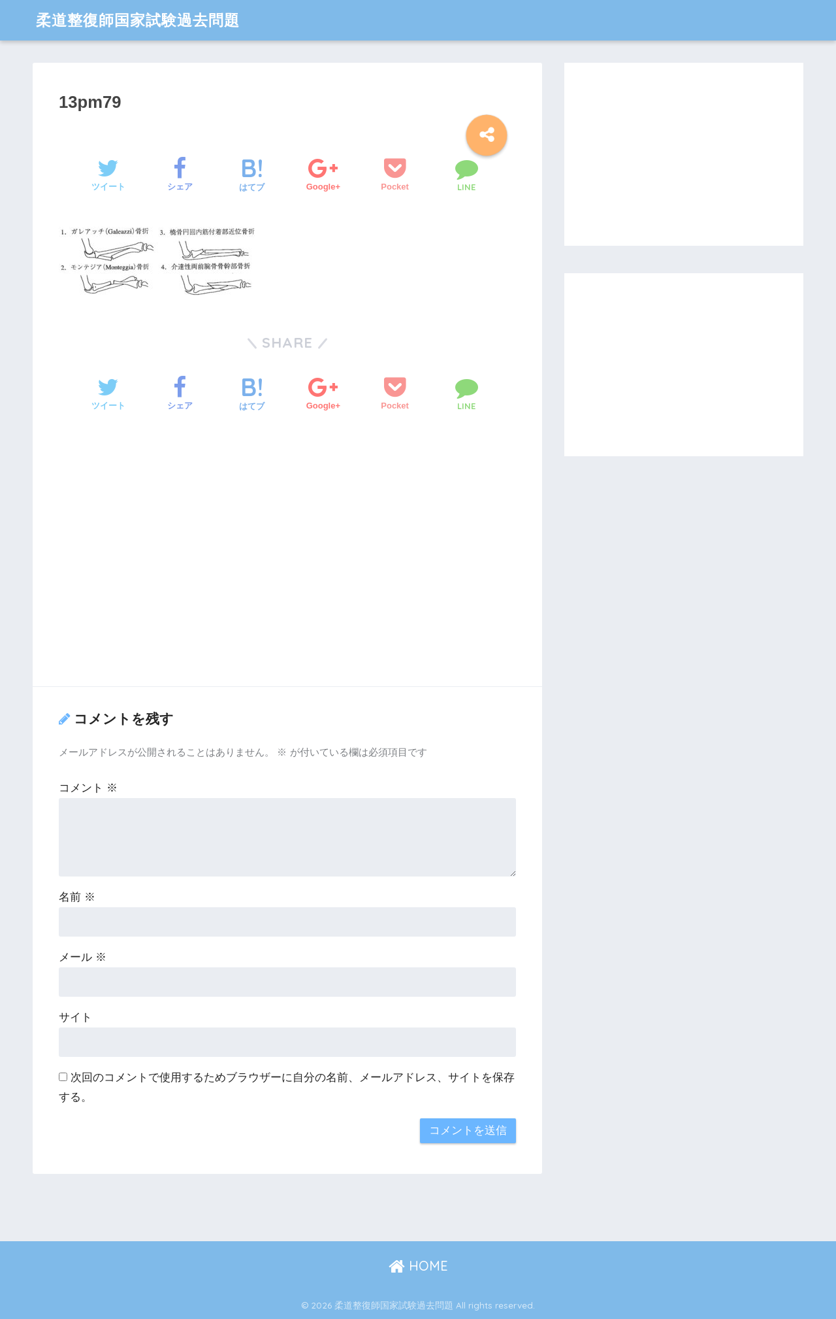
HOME (418, 1266)
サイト (75, 1017)
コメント (88, 788)
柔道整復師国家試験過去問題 (138, 19)
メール (82, 957)
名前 (77, 897)
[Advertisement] (287, 566)
